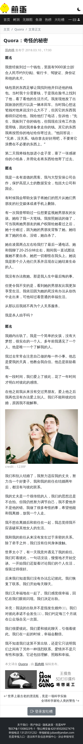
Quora (19, 29)
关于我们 (22, 725)
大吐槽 (59, 19)
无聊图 (28, 19)
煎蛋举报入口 (17, 736)
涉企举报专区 (66, 736)
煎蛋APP (61, 725)
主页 (7, 29)
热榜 (48, 19)
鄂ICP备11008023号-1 (21, 729)
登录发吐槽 (41, 711)
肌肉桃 (9, 50)
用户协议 (35, 725)
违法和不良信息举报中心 (41, 736)
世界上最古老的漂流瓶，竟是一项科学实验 (35, 696)
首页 (7, 19)
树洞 (16, 19)
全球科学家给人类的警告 (60, 700)
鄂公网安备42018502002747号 (55, 729)
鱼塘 (38, 19)
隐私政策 (48, 725)
